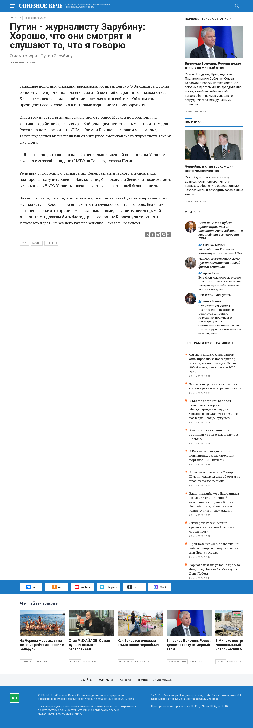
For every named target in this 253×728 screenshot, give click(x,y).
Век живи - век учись (214, 295)
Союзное (26, 662)
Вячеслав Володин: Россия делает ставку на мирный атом (214, 65)
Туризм (220, 662)
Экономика (126, 662)
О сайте (86, 679)
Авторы (125, 679)
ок (56, 587)
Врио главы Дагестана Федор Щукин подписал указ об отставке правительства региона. (214, 476)
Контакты (106, 679)
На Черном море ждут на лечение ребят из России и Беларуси (42, 644)
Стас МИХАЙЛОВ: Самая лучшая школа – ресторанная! (89, 644)
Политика (193, 122)
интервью (51, 243)
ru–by (134, 587)
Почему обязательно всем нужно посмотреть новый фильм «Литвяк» (219, 263)
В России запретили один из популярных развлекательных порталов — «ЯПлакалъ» (211, 455)
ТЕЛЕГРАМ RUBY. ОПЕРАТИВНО (207, 343)
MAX (160, 587)
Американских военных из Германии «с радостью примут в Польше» (213, 434)
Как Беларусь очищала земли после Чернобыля (138, 642)
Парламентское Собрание (206, 19)
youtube (82, 587)
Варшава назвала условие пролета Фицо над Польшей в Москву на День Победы (214, 569)
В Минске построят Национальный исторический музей (232, 644)
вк (31, 587)
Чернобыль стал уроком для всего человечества (209, 168)
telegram (108, 587)
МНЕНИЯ (191, 212)
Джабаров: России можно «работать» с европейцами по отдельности (211, 527)
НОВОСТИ (16, 18)
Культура (75, 662)
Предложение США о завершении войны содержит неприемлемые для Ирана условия (214, 548)
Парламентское (177, 662)
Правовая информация (155, 679)
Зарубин (36, 243)
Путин (24, 243)
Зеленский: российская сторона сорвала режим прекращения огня (215, 386)
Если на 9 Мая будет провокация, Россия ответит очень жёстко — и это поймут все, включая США (220, 230)
